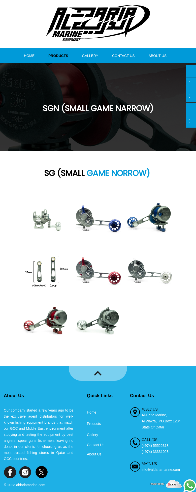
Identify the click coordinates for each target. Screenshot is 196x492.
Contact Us (123, 56)
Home (29, 56)
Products (58, 56)
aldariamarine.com (30, 485)
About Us (158, 56)
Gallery (90, 56)
